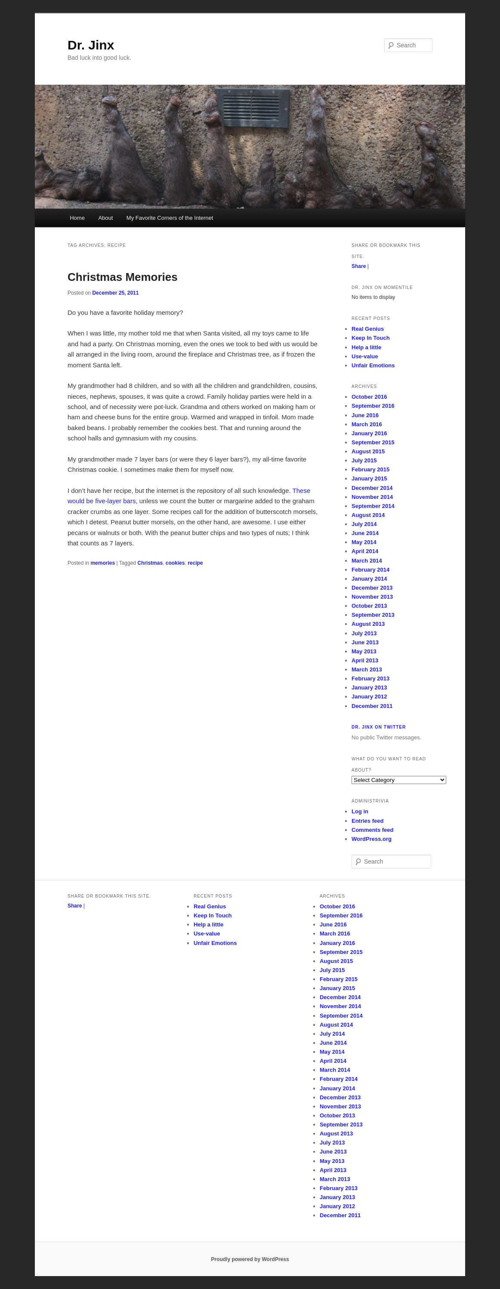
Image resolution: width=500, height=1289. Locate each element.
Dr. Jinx (91, 45)
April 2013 (365, 660)
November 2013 (372, 597)
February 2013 (370, 678)
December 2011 (372, 706)
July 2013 (364, 633)
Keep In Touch (371, 338)
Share (359, 266)
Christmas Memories (123, 277)
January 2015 (369, 478)
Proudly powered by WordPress (250, 1259)
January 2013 (369, 687)
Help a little (366, 347)
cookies (175, 563)
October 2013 (369, 606)
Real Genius (368, 329)
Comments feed (373, 830)
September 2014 (373, 506)
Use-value (365, 356)
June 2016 (365, 415)
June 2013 (365, 642)
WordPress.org (372, 839)
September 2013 (373, 615)
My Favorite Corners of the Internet (170, 218)
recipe (195, 563)
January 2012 (369, 696)
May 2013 (364, 651)
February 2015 (370, 469)
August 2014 (368, 515)
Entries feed (367, 821)
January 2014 (369, 578)
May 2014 (364, 542)
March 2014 (367, 560)
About (105, 218)
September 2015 (373, 442)
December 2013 (372, 588)
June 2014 (365, 533)
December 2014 (372, 488)
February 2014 (370, 569)
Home (77, 218)
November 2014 (372, 497)
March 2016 (367, 424)
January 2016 (369, 433)
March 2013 (367, 669)
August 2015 (368, 451)
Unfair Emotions (373, 365)
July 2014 (364, 524)
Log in (360, 811)
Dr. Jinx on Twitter (379, 727)
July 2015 (364, 460)
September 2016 (373, 406)
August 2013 (368, 624)
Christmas (150, 563)
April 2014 (365, 551)
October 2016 (369, 397)
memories (102, 563)
